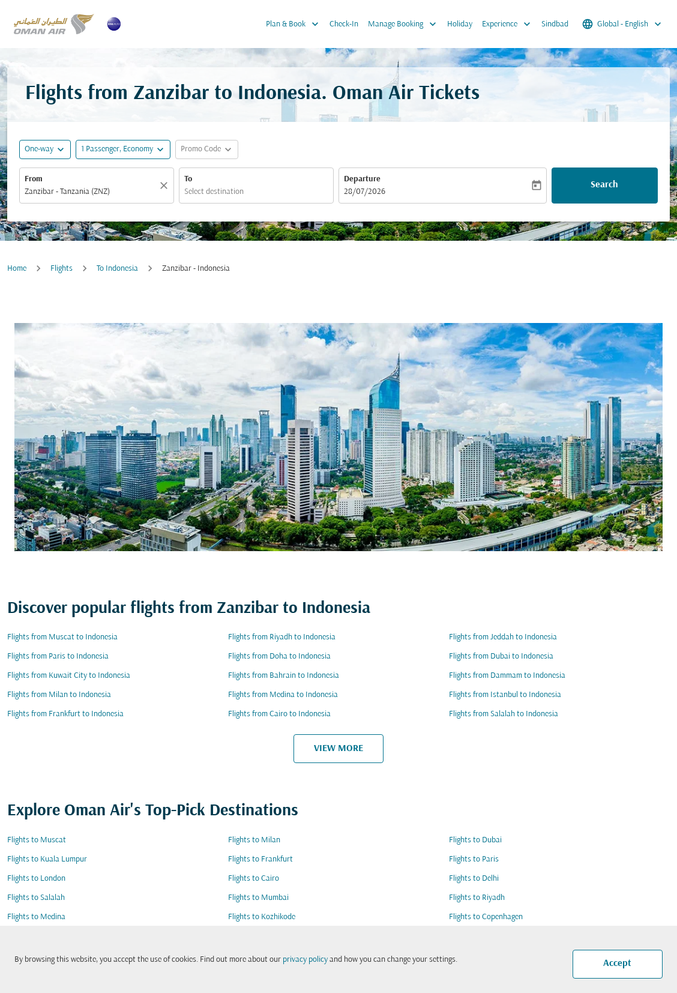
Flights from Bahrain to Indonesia (283, 675)
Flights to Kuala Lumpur (47, 859)
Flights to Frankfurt (260, 859)
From (34, 179)
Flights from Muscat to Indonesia (62, 637)
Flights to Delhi (474, 878)
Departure (362, 179)
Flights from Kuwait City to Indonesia (68, 675)
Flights (61, 268)
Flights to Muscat (36, 840)
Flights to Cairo (253, 878)
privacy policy (305, 959)
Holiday (459, 24)
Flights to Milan (254, 840)
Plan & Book (295, 24)
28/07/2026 (364, 191)
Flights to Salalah (36, 897)
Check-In (343, 24)
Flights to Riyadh (477, 897)
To (188, 179)
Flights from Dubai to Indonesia (501, 656)
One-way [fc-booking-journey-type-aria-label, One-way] (39, 149)
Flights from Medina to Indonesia (283, 694)
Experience (509, 24)
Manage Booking (405, 24)
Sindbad (554, 24)
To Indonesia (117, 268)
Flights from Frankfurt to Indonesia (65, 714)
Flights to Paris (474, 859)
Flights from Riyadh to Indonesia (281, 637)
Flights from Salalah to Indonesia (503, 714)
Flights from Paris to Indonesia (58, 656)
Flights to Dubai (475, 840)
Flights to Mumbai (258, 897)
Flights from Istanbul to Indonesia (505, 694)
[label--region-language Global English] (622, 24)
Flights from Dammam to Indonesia (507, 675)
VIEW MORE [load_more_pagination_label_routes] (338, 748)
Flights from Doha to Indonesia (279, 656)
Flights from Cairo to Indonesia (279, 714)
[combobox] (91, 192)
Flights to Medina (36, 917)
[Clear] (165, 185)
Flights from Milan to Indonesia (59, 694)
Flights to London (36, 878)
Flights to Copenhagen (486, 917)
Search (604, 185)
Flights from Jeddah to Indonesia (503, 637)
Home (16, 268)
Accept (617, 963)
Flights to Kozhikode (261, 917)
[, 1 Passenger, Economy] (117, 149)
